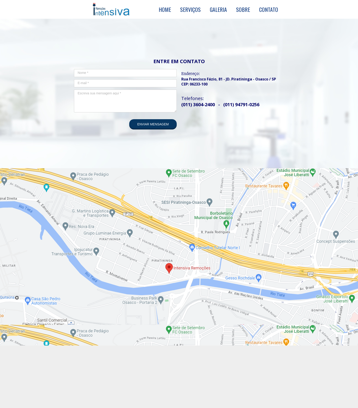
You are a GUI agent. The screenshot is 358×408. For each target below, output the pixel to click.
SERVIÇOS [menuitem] (190, 9)
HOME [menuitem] (165, 9)
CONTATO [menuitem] (268, 9)
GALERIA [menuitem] (218, 9)
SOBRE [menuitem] (243, 9)
